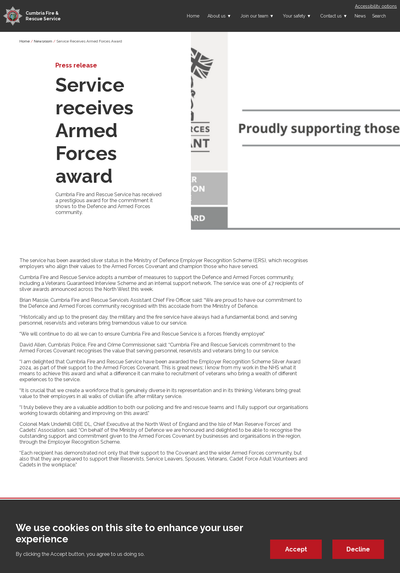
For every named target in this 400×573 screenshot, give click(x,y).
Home (193, 15)
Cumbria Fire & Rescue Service (43, 16)
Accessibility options (376, 6)
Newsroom (43, 41)
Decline (358, 549)
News (360, 15)
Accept (296, 549)
